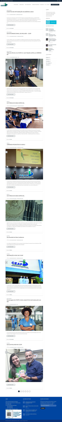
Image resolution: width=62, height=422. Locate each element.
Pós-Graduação (28, 4)
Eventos (8, 101)
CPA (45, 4)
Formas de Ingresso (35, 4)
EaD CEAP (48, 4)
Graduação (21, 4)
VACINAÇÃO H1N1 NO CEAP (15, 255)
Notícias (11, 250)
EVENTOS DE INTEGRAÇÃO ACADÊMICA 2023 (20, 11)
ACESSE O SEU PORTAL (55, 4)
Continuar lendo (11, 44)
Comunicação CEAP (19, 14)
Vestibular (47, 64)
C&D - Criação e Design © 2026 (23, 420)
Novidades (48, 61)
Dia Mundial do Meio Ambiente (15, 237)
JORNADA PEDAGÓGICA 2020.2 (16, 144)
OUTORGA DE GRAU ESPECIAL (15, 103)
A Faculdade (16, 4)
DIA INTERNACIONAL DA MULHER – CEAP (19, 33)
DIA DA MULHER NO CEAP (14, 344)
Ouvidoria (42, 4)
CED (18, 57)
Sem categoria (9, 10)
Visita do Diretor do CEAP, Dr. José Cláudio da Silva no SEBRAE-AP (52, 40)
